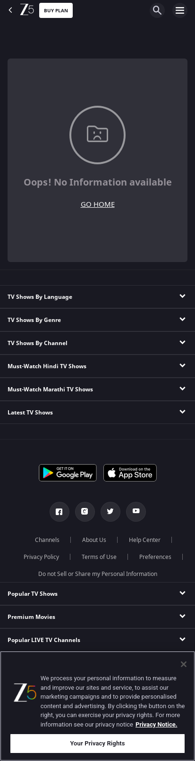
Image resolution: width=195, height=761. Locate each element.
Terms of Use (99, 557)
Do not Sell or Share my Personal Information (97, 574)
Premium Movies (31, 617)
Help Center (145, 540)
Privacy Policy (41, 557)
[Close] (183, 664)
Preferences (155, 557)
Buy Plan (56, 10)
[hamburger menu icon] (179, 10)
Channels (47, 540)
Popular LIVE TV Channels (44, 640)
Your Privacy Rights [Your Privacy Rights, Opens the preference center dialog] (97, 743)
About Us (94, 540)
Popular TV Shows (33, 594)
